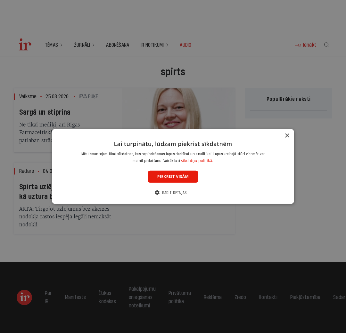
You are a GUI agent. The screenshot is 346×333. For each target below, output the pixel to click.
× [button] (286, 136)
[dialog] (173, 166)
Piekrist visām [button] (173, 176)
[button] (173, 192)
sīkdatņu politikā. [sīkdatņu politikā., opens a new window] (197, 160)
